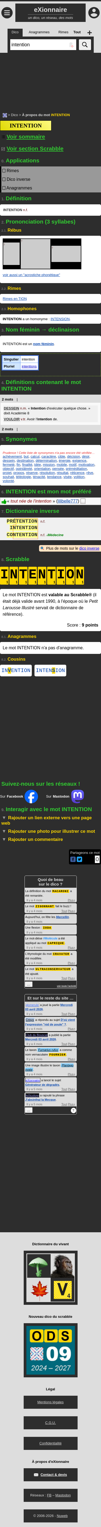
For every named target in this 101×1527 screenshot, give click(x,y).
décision (73, 456)
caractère (48, 456)
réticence (77, 473)
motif (72, 465)
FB (49, 1494)
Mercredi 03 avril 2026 (40, 1038)
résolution (47, 473)
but (26, 456)
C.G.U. (50, 1422)
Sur (19, 797)
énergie (64, 460)
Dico (14, 115)
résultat (62, 473)
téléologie (23, 477)
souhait (8, 477)
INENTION (15, 671)
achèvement (12, 456)
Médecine (55, 535)
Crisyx (30, 1019)
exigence (79, 460)
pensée (58, 469)
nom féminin (43, 344)
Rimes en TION (15, 299)
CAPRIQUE (56, 943)
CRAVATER (61, 954)
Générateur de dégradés (42, 1084)
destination (25, 460)
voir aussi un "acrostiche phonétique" (31, 275)
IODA (47, 928)
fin (18, 465)
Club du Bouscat (37, 1034)
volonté (8, 481)
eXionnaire (33, 1079)
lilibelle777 (68, 501)
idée (37, 465)
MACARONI (61, 892)
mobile (62, 465)
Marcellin (62, 917)
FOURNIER (57, 1054)
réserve (32, 473)
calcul (34, 456)
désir (85, 456)
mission (49, 465)
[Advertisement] (50, 80)
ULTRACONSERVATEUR (53, 968)
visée (68, 477)
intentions (29, 366)
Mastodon (63, 1494)
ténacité (39, 477)
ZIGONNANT (45, 907)
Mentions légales (50, 1401)
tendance (54, 477)
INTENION (50, 671)
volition (79, 477)
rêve (89, 473)
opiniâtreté (24, 469)
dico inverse (89, 548)
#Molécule (50, 938)
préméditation (76, 469)
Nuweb (62, 1515)
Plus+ (71, 901)
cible (61, 456)
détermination (46, 460)
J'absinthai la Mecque (40, 1098)
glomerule (32, 1004)
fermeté (9, 465)
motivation (86, 465)
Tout (64, 911)
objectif (8, 469)
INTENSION (60, 319)
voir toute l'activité (66, 985)
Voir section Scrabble (32, 148)
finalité (27, 465)
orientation (42, 469)
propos (18, 473)
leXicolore (32, 1094)
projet (7, 473)
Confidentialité (50, 1442)
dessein (9, 460)
